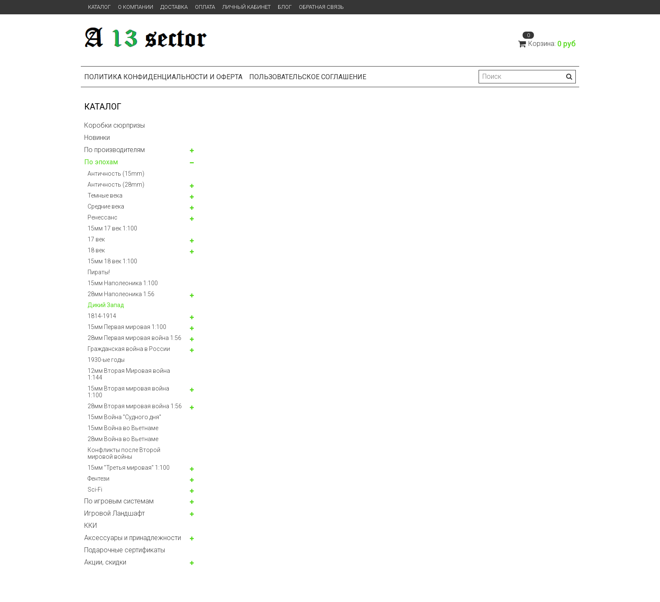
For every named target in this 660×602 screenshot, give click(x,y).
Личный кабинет (246, 7)
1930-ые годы (106, 359)
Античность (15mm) (116, 173)
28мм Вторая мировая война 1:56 (135, 406)
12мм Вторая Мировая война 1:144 (129, 374)
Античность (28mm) (116, 184)
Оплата (205, 7)
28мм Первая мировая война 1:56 (134, 337)
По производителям (114, 150)
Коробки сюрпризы (114, 125)
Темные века (105, 195)
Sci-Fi (95, 489)
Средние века (106, 206)
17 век (96, 239)
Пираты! (99, 272)
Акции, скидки (105, 562)
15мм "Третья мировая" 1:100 (129, 467)
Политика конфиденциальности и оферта (163, 77)
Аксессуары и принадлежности (132, 538)
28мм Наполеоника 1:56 (121, 294)
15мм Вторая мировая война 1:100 (128, 392)
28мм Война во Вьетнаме (123, 439)
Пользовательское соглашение (307, 77)
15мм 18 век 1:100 (112, 261)
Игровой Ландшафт (114, 513)
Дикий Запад (106, 305)
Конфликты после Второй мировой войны (124, 453)
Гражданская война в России (129, 348)
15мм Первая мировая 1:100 (127, 327)
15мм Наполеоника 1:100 (123, 283)
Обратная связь (321, 7)
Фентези (98, 478)
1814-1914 (102, 316)
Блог (285, 7)
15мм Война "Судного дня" (124, 417)
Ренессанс (102, 217)
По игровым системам (119, 501)
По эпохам (101, 162)
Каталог (99, 7)
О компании (135, 7)
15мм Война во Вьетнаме (123, 428)
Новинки (97, 138)
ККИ (90, 526)
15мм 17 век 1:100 (112, 228)
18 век (96, 250)
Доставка (174, 7)
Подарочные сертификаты (124, 550)
